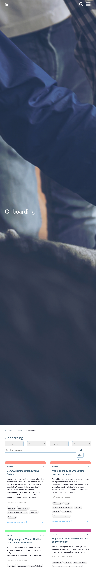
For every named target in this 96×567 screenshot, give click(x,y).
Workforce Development (61, 516)
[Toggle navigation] (88, 4)
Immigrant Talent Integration (17, 512)
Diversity (68, 562)
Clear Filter (80, 456)
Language (56, 511)
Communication (23, 508)
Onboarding (12, 517)
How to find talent (80, 562)
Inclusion (78, 507)
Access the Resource (17, 522)
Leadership (33, 512)
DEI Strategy (57, 503)
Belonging (11, 508)
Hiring (67, 503)
